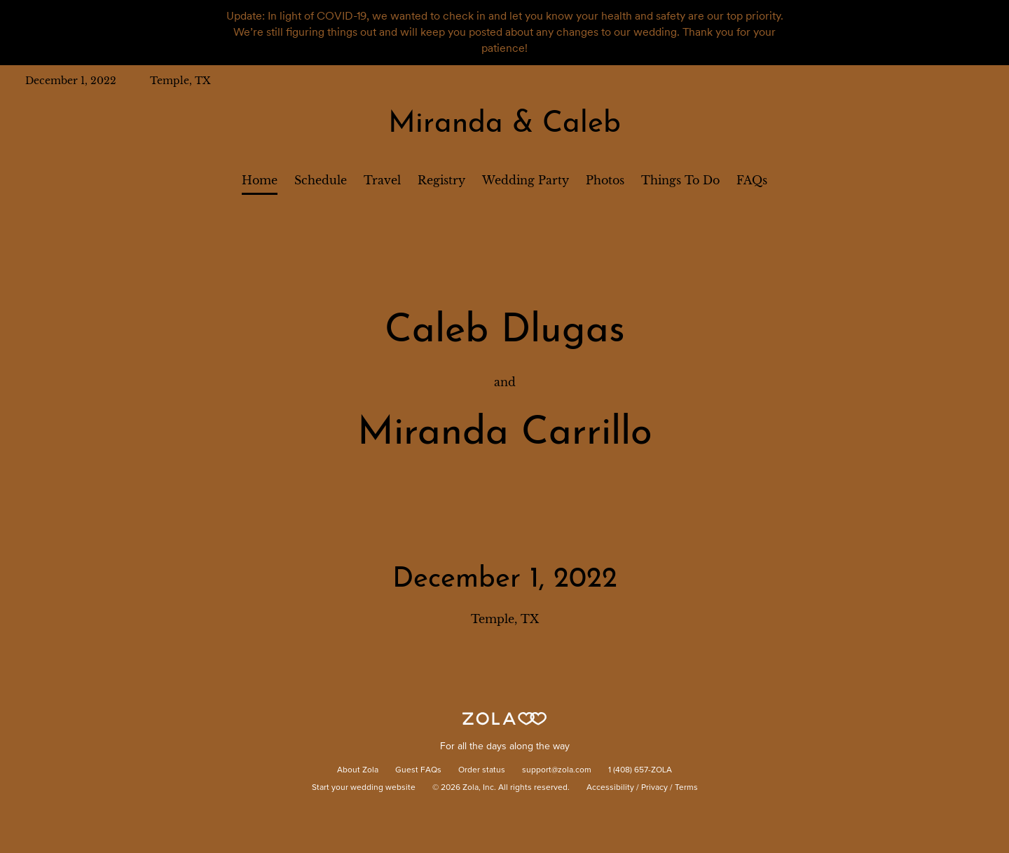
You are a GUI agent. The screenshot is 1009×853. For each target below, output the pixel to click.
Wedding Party (525, 180)
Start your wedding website (364, 788)
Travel (382, 180)
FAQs (751, 180)
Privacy (654, 788)
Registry (441, 180)
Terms (686, 788)
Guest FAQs (418, 770)
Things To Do (680, 180)
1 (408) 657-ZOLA (640, 770)
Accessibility (610, 788)
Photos (605, 180)
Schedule (320, 180)
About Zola (357, 770)
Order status (481, 770)
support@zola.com (556, 770)
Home (259, 180)
